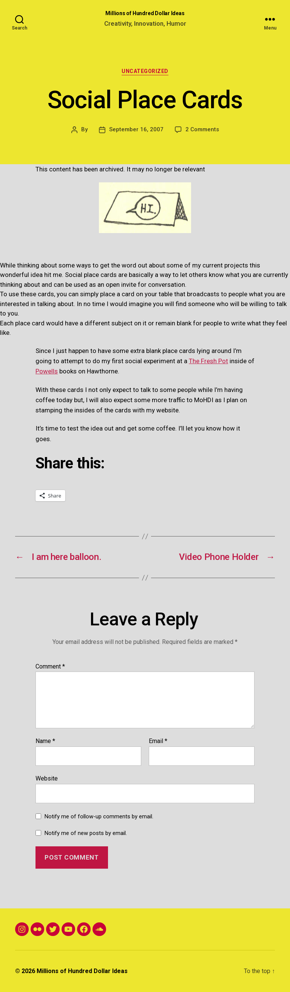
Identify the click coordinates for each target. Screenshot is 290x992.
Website (46, 778)
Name (45, 741)
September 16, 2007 (136, 129)
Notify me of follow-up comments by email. (99, 816)
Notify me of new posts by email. (86, 833)
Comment (50, 666)
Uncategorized (145, 71)
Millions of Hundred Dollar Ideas (144, 13)
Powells (46, 371)
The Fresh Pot (208, 361)
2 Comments (202, 129)
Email (158, 741)
